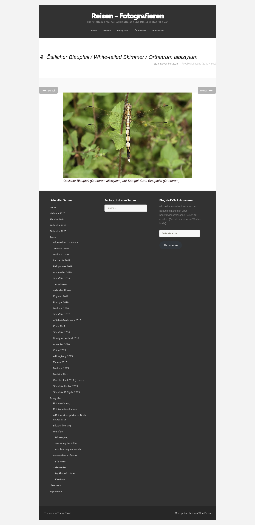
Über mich (140, 30)
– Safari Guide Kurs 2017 (67, 320)
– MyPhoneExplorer (64, 473)
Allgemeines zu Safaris (65, 242)
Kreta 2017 (59, 326)
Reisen (107, 30)
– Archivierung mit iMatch (67, 449)
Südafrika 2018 (61, 278)
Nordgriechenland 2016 (66, 338)
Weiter (207, 90)
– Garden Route (62, 290)
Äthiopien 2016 (61, 344)
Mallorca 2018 (61, 308)
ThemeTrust (64, 513)
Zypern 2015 (60, 362)
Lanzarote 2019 (61, 260)
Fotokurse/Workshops (65, 409)
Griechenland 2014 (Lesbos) (68, 380)
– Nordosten (60, 284)
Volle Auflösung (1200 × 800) (200, 63)
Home (94, 30)
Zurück (48, 90)
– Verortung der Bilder (65, 443)
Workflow (58, 431)
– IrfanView (59, 461)
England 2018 (60, 296)
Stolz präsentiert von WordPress (193, 513)
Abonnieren (170, 245)
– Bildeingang (60, 437)
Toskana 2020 (61, 248)
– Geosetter (59, 467)
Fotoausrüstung (61, 403)
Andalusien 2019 (62, 272)
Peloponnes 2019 (62, 266)
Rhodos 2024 (57, 219)
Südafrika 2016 (61, 332)
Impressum (158, 30)
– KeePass (59, 479)
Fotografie (122, 30)
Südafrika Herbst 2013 (65, 386)
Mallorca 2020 (61, 254)
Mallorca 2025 (57, 213)
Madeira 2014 (60, 374)
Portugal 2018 (61, 302)
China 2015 (59, 350)
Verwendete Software (65, 455)
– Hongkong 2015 (63, 356)
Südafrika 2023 (58, 225)
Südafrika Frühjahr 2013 (66, 392)
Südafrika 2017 (61, 314)
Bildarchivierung (62, 425)
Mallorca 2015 (61, 368)
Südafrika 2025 (58, 231)
